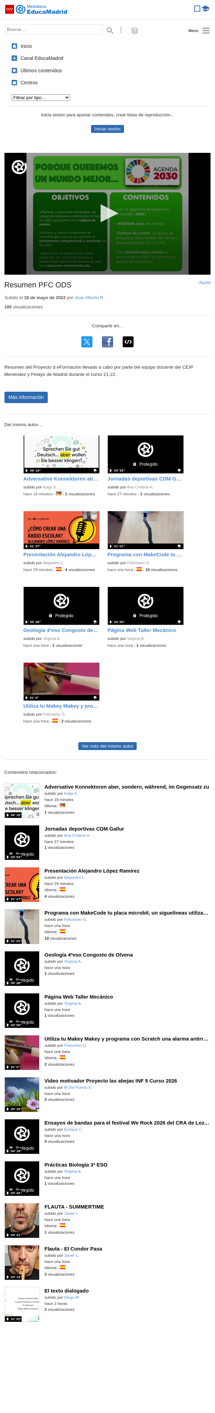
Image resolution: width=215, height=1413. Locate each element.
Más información (26, 397)
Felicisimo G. (138, 563)
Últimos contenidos (41, 70)
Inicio (26, 46)
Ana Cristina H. (140, 487)
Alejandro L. (53, 563)
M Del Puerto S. (78, 1087)
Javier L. (71, 1213)
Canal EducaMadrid (42, 58)
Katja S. (50, 487)
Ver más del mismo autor (107, 746)
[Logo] (19, 167)
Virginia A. (52, 638)
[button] (107, 213)
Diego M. (72, 1297)
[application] (107, 214)
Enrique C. (73, 1129)
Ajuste (205, 282)
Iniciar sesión (107, 128)
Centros (29, 82)
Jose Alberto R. (90, 297)
